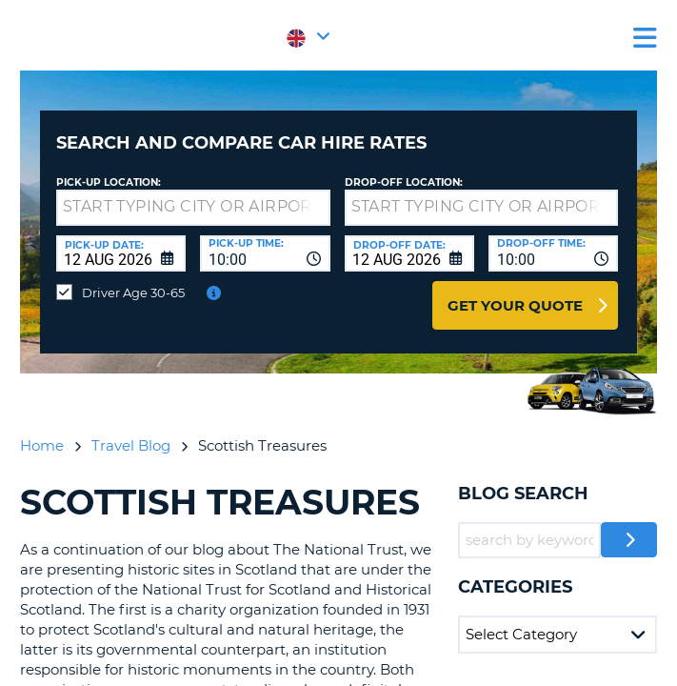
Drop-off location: (404, 182)
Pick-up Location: (108, 182)
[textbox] (193, 208)
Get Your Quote (515, 305)
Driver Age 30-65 (133, 292)
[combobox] (265, 253)
